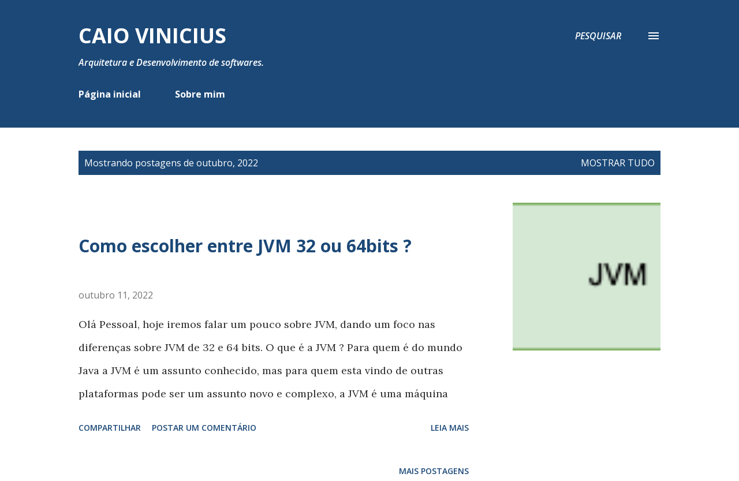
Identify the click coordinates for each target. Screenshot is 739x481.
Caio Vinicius (152, 35)
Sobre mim (200, 94)
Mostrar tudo (618, 162)
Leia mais (450, 427)
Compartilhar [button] (110, 427)
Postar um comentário (204, 427)
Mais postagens (434, 470)
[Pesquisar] (598, 35)
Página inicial (110, 94)
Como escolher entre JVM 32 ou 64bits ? (245, 246)
